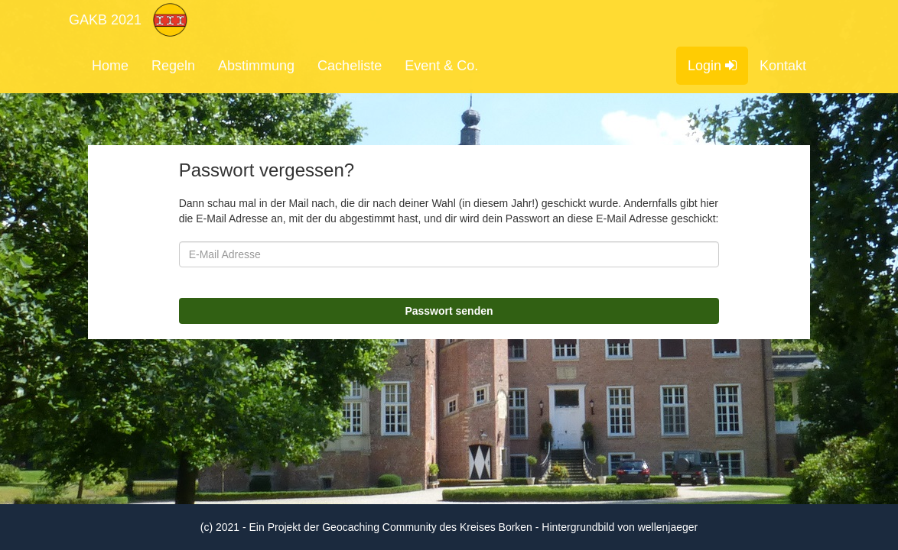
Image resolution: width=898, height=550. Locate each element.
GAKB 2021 (105, 20)
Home (110, 65)
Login (712, 65)
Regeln (173, 65)
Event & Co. (441, 65)
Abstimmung (256, 65)
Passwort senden (449, 311)
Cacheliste (349, 65)
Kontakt (783, 65)
